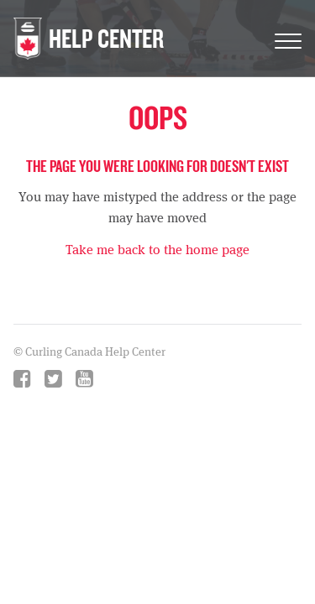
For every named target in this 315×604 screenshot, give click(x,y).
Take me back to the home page (157, 249)
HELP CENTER (106, 38)
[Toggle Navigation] (288, 38)
